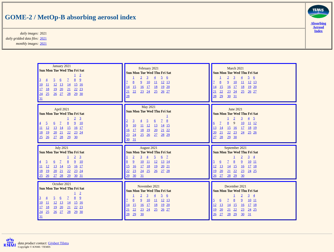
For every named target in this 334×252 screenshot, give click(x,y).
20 (61, 89)
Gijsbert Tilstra (58, 243)
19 (55, 89)
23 (81, 89)
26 (55, 94)
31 (41, 98)
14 (69, 84)
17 (41, 89)
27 (61, 94)
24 (41, 94)
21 (69, 89)
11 (47, 84)
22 (76, 89)
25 (47, 94)
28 (69, 94)
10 (41, 84)
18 (47, 89)
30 (81, 94)
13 (61, 84)
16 (81, 84)
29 (76, 94)
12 (55, 84)
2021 (43, 38)
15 (76, 84)
